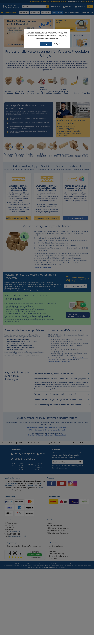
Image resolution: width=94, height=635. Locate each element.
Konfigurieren (58, 44)
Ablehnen (35, 44)
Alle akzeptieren (46, 44)
